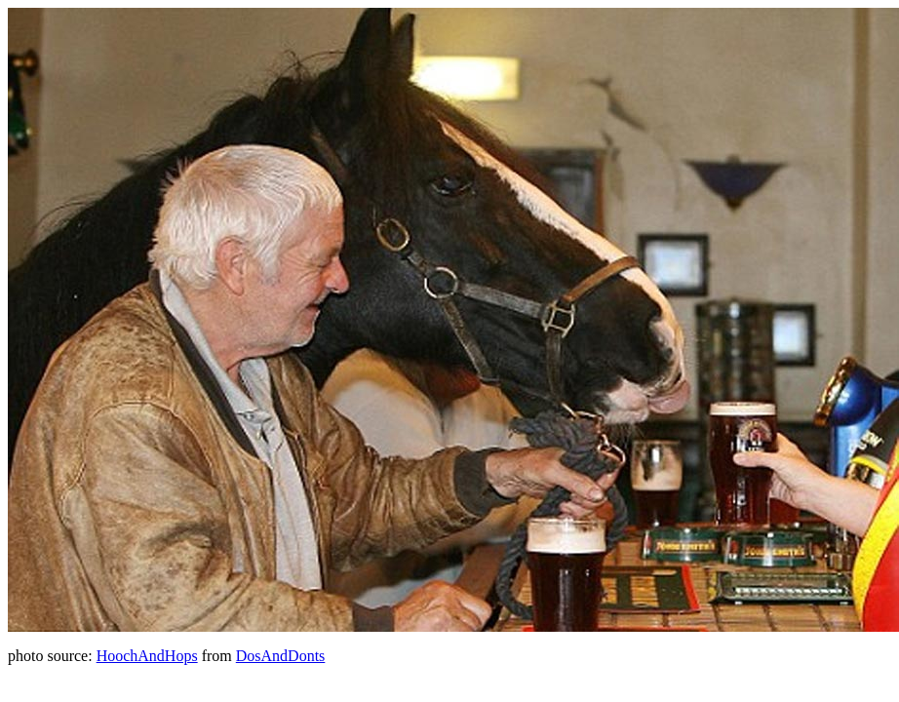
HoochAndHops (147, 655)
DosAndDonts (281, 655)
